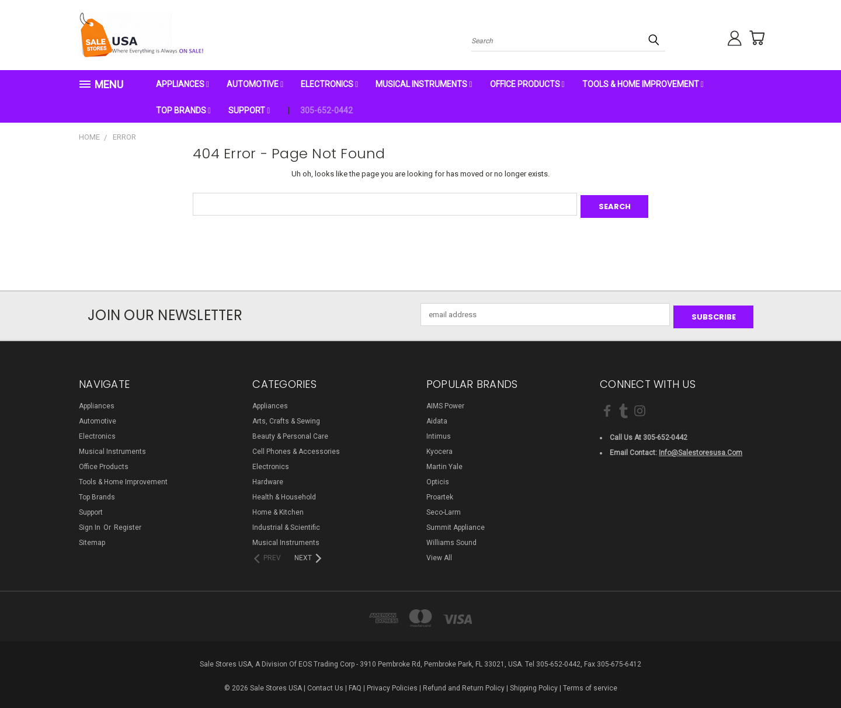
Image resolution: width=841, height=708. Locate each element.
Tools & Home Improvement (643, 84)
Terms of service (590, 683)
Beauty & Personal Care (290, 432)
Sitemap (92, 538)
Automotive (255, 84)
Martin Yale (444, 462)
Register (127, 523)
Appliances (182, 84)
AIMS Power (445, 401)
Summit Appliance (455, 523)
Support (249, 110)
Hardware (267, 477)
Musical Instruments (424, 84)
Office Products (527, 84)
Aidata (436, 416)
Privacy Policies (392, 683)
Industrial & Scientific (286, 523)
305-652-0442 (326, 110)
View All (439, 553)
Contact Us (325, 683)
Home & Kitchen (278, 508)
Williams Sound (451, 538)
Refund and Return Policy (464, 683)
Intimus (438, 432)
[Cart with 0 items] (753, 38)
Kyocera (439, 447)
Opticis (437, 477)
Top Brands (183, 110)
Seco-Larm (443, 508)
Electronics (329, 84)
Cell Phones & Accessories (296, 447)
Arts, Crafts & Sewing (286, 416)
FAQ (355, 683)
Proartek (439, 492)
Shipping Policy (534, 683)
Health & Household (284, 492)
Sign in (90, 523)
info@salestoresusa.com (700, 448)
